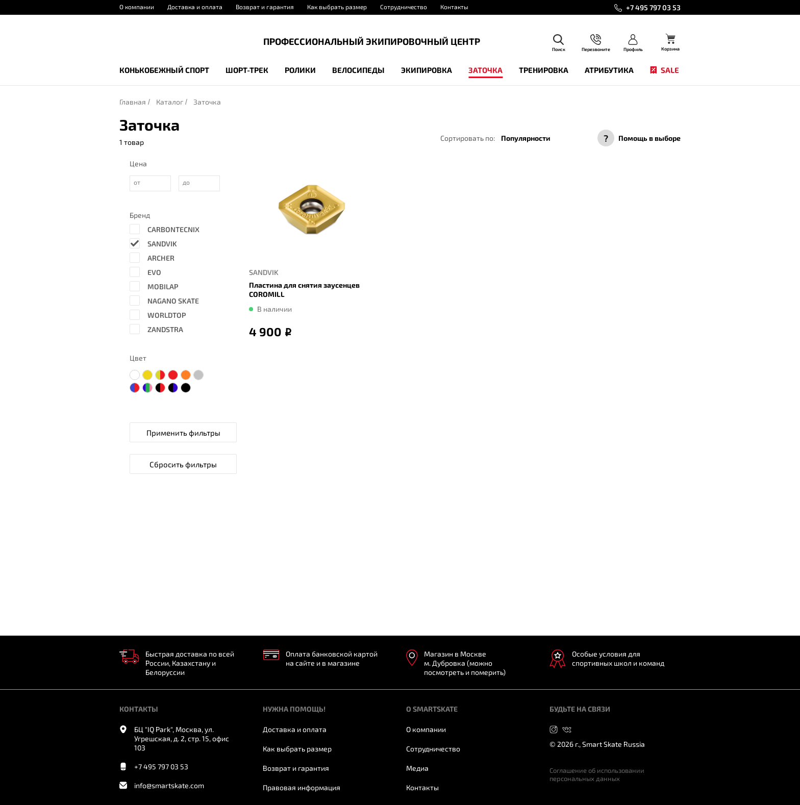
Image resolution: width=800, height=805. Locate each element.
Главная (132, 101)
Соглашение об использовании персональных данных (596, 774)
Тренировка (543, 69)
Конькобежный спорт (164, 69)
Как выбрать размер (337, 6)
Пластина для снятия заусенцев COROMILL (304, 289)
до (186, 182)
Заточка (485, 69)
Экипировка (426, 69)
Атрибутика (609, 69)
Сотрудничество (403, 6)
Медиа (417, 768)
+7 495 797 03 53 (653, 7)
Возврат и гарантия (265, 6)
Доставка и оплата (194, 6)
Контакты (454, 6)
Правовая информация (301, 787)
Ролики (300, 69)
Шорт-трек (247, 69)
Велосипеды (358, 69)
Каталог (169, 101)
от (137, 182)
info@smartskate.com (169, 785)
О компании (136, 6)
